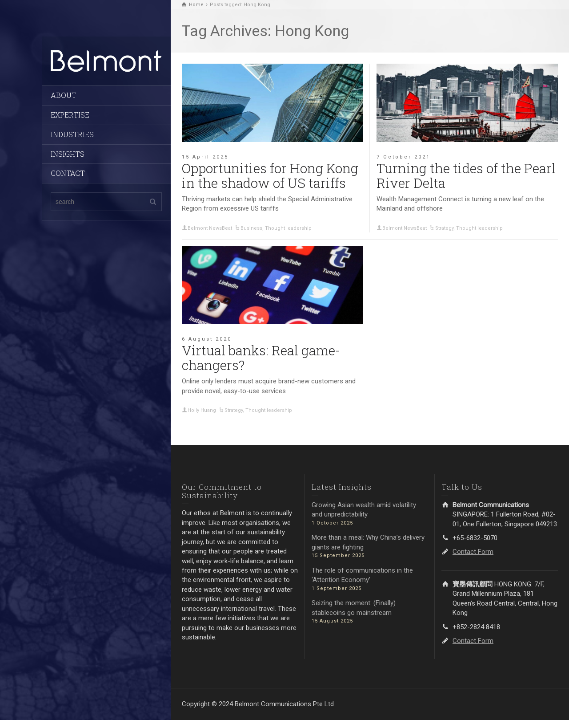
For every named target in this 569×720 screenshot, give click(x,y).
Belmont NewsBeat (210, 228)
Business (251, 228)
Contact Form (473, 552)
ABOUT (63, 95)
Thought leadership (288, 228)
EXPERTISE (70, 114)
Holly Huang (202, 410)
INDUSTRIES (72, 134)
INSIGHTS (67, 154)
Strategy (444, 228)
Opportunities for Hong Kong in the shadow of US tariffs (270, 175)
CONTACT (68, 173)
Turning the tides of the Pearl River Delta (466, 175)
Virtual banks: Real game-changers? (261, 358)
